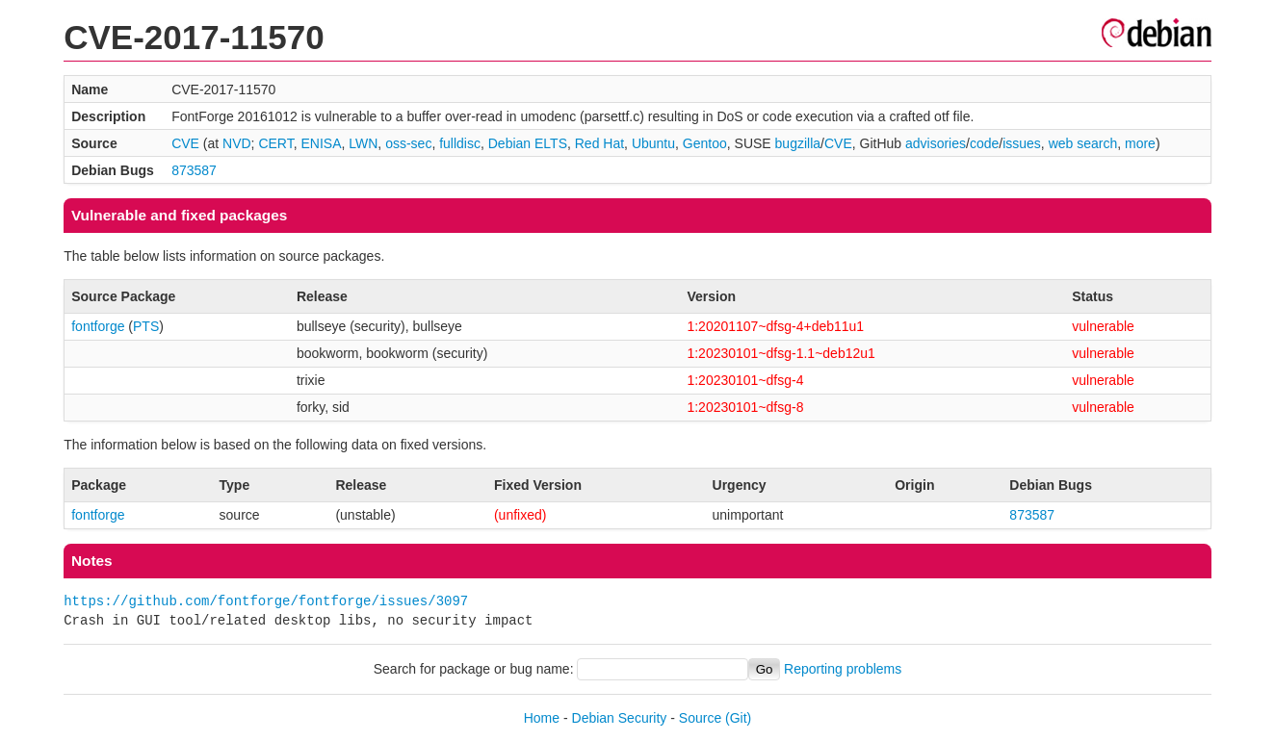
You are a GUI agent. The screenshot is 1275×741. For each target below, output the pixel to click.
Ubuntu (653, 143)
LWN (363, 143)
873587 (194, 170)
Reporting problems (842, 669)
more (1140, 143)
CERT (275, 143)
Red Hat (599, 143)
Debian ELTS (527, 143)
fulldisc (460, 143)
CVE (185, 143)
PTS (146, 326)
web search (1083, 143)
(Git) (738, 718)
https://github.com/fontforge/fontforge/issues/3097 (266, 601)
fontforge (97, 326)
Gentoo (705, 143)
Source (700, 718)
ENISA (320, 143)
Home (541, 718)
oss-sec (408, 143)
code (984, 143)
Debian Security (619, 718)
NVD (236, 143)
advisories (935, 143)
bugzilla (797, 143)
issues (1021, 143)
